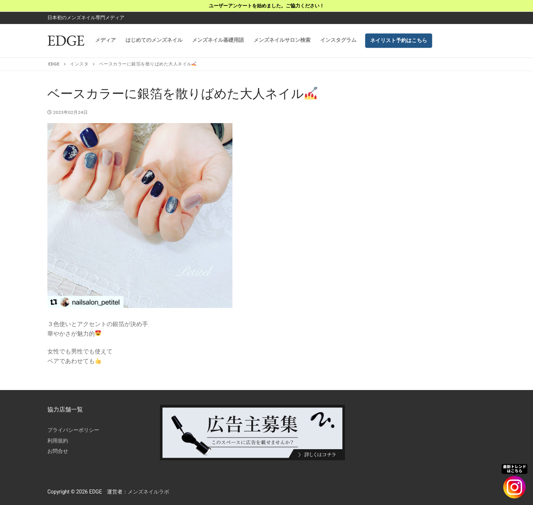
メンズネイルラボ (148, 492)
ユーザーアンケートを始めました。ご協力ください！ (266, 6)
